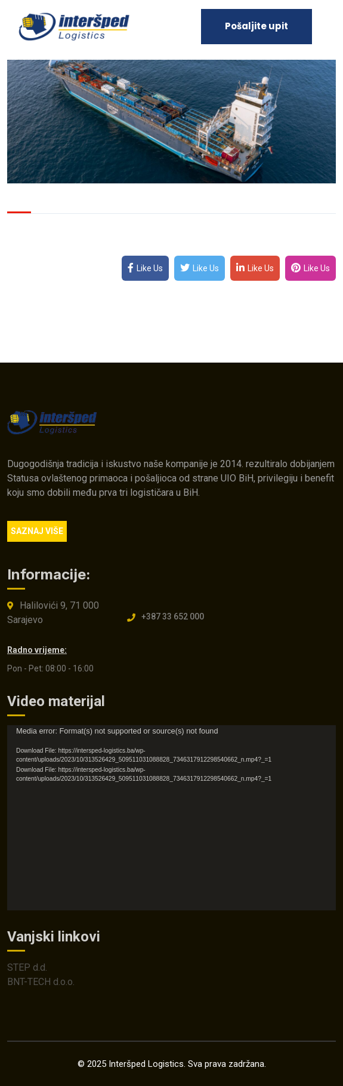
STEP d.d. (27, 970)
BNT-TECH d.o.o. (41, 984)
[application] (171, 820)
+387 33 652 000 (172, 619)
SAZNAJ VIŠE (37, 531)
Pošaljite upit (256, 26)
